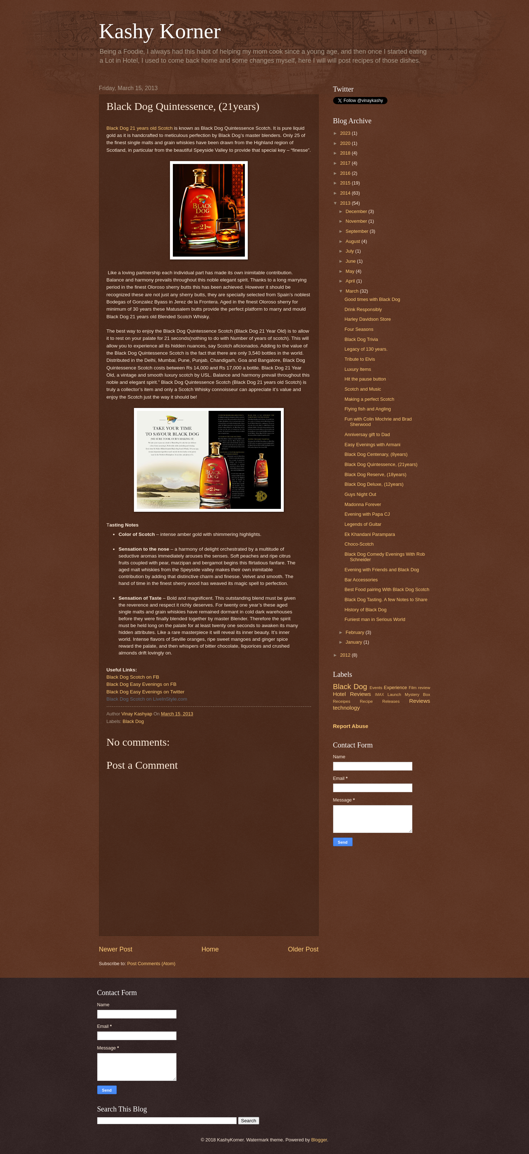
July (350, 251)
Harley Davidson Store (368, 319)
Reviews (419, 701)
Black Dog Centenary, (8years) (376, 454)
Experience (395, 687)
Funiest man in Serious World (375, 619)
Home (210, 949)
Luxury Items (358, 369)
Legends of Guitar (363, 524)
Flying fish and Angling (368, 409)
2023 (345, 133)
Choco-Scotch (359, 544)
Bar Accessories (361, 579)
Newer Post (116, 949)
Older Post (303, 949)
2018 (345, 153)
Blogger (319, 1139)
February (356, 632)
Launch (394, 694)
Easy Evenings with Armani (372, 444)
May (351, 271)
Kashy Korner (160, 31)
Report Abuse (350, 726)
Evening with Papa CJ (367, 514)
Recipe (366, 701)
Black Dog (133, 721)
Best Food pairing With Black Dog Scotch (387, 589)
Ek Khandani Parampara (370, 534)
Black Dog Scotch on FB (133, 677)
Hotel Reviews (352, 694)
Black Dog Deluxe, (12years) (374, 484)
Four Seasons (359, 329)
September (358, 231)
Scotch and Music (363, 389)
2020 (345, 143)
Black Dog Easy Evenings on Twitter (146, 691)
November (357, 221)
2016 (345, 173)
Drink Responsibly (363, 309)
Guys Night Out (360, 494)
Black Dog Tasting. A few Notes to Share (386, 599)
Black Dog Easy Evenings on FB (142, 684)
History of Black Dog (366, 609)
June (351, 261)
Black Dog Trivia (361, 339)
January (354, 642)
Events (375, 687)
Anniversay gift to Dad (367, 434)
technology (346, 708)
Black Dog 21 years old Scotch (140, 128)
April (351, 281)
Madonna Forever (363, 504)
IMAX (379, 695)
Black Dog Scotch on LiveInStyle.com (147, 699)
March (353, 291)
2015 (345, 183)
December (357, 211)
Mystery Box (417, 694)
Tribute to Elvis (360, 359)
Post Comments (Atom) (151, 963)
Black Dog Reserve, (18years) (376, 474)
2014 (345, 193)
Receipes (341, 701)
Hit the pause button (365, 379)
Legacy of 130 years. (366, 349)
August (354, 241)
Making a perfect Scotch (369, 399)
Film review (419, 687)
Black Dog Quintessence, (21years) (381, 464)
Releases (391, 701)
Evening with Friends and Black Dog (382, 569)
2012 (345, 655)
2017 (345, 163)
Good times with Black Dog (372, 299)
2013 (345, 203)
